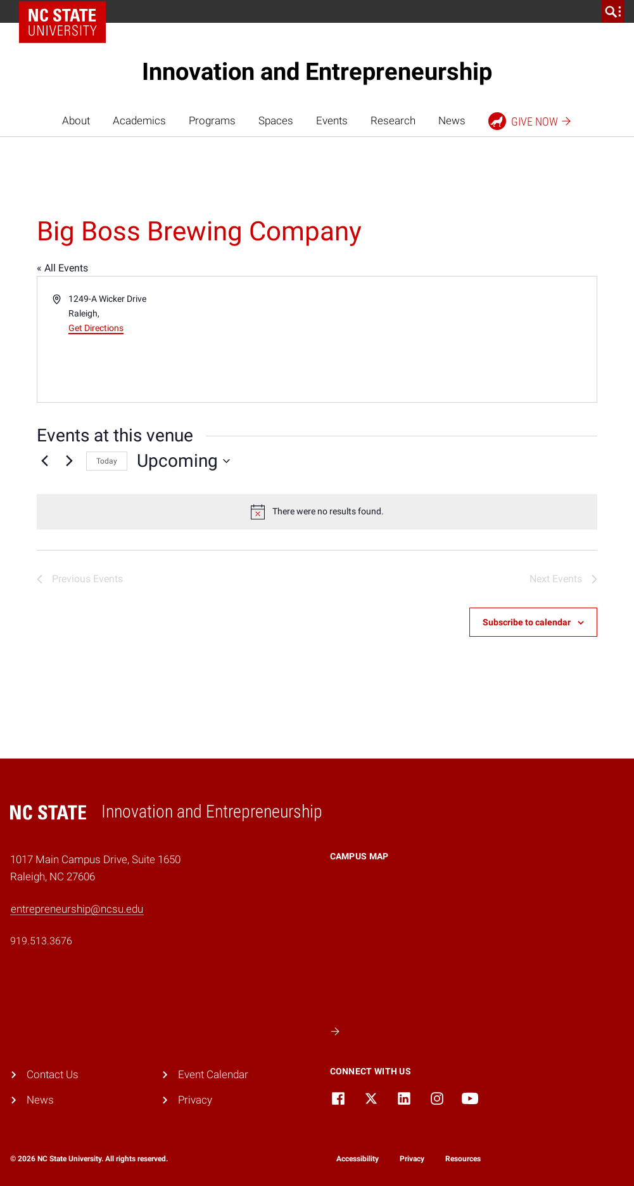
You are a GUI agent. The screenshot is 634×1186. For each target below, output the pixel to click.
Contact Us (53, 1075)
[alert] (317, 512)
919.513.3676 (41, 941)
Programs (212, 121)
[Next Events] (69, 461)
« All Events (62, 268)
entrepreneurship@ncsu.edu (77, 909)
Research (393, 121)
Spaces (275, 121)
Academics (139, 121)
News (452, 121)
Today (106, 461)
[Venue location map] (456, 339)
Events (332, 121)
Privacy (195, 1100)
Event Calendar (213, 1075)
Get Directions (96, 328)
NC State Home (67, 11)
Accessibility (357, 1158)
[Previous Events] (44, 461)
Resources (463, 1158)
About (76, 121)
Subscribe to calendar (527, 622)
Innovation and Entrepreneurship (317, 72)
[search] (613, 11)
